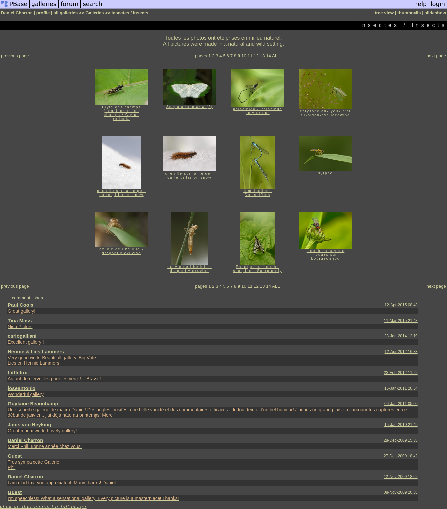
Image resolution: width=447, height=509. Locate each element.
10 (243, 55)
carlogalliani (22, 336)
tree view (384, 12)
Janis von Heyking (29, 424)
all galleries (66, 12)
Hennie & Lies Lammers (36, 351)
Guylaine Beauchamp (33, 403)
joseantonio (21, 388)
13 (262, 55)
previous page (15, 55)
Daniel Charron (25, 440)
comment (21, 297)
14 (268, 55)
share (38, 297)
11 (250, 55)
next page (436, 55)
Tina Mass (20, 320)
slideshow (435, 12)
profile (43, 12)
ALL (276, 55)
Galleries (94, 12)
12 (256, 55)
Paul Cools (20, 305)
